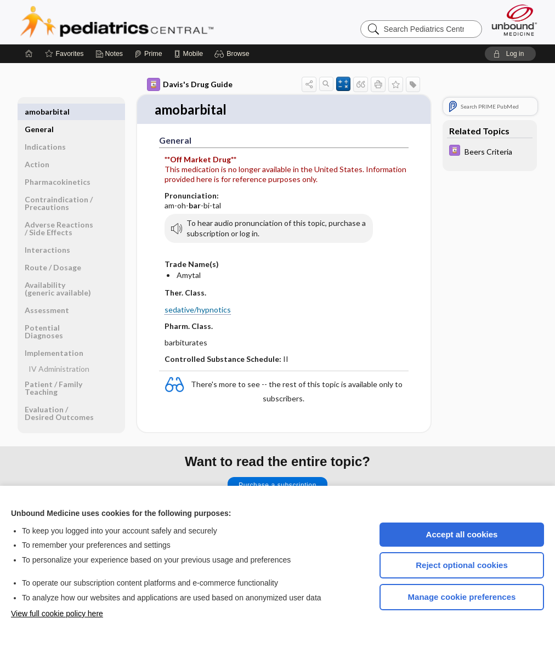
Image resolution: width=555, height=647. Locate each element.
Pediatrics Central (156, 21)
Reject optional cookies (462, 565)
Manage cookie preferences (462, 596)
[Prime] (148, 53)
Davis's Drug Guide (190, 84)
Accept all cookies (462, 534)
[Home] (29, 53)
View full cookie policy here (57, 613)
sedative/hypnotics (198, 310)
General (39, 111)
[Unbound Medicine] (514, 20)
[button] (233, 53)
